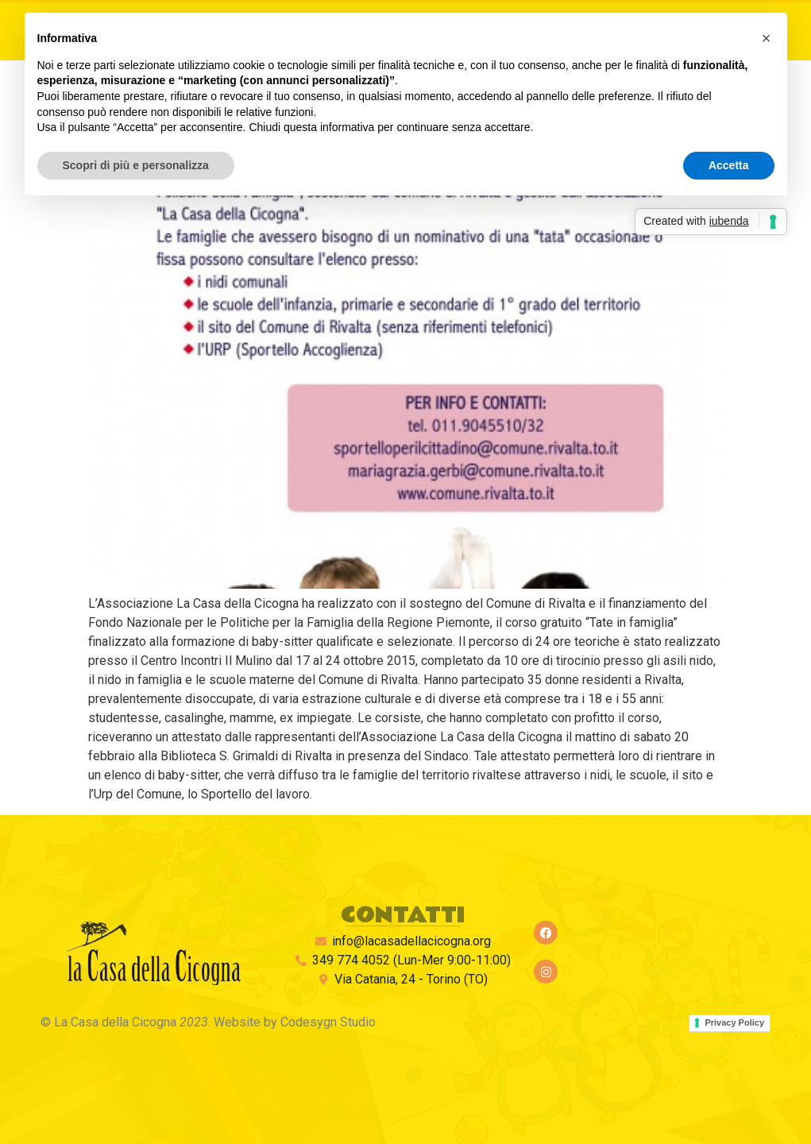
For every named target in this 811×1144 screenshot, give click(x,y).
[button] (766, 38)
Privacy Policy (734, 1022)
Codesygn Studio (328, 1022)
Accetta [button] (729, 165)
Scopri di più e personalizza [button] (136, 165)
